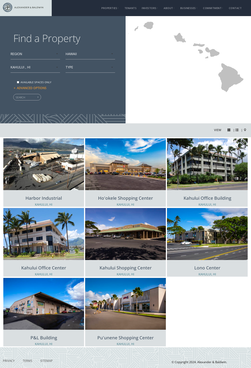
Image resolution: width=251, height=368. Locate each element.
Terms (27, 361)
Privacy (9, 361)
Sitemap (46, 361)
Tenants (130, 8)
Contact (235, 8)
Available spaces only (34, 82)
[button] (27, 97)
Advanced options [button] (29, 88)
